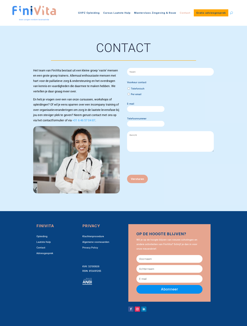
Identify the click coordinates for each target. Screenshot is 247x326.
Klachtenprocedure (93, 236)
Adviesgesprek (44, 253)
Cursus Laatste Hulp (117, 12)
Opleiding (41, 236)
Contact (185, 12)
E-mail (130, 103)
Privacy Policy (90, 247)
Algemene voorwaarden (95, 242)
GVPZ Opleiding (89, 12)
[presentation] (151, 164)
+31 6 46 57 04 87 (83, 120)
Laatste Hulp (43, 242)
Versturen (137, 179)
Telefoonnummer (136, 118)
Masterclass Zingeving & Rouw (155, 12)
